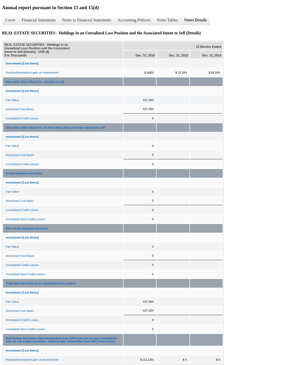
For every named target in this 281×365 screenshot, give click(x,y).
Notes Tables (167, 20)
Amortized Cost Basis (20, 109)
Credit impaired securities (24, 173)
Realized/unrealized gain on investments (32, 72)
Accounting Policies (133, 20)
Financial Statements (39, 20)
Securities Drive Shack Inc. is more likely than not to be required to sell (55, 127)
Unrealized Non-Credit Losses (25, 219)
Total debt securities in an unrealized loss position (41, 283)
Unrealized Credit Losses (22, 118)
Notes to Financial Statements (86, 20)
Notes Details (195, 20)
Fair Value (12, 100)
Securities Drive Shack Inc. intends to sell (35, 81)
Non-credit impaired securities (27, 228)
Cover (10, 20)
